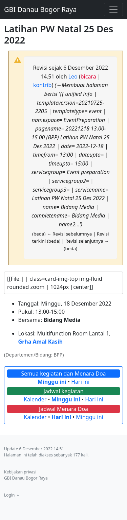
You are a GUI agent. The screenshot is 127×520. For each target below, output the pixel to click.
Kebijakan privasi (20, 472)
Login (10, 495)
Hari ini (80, 381)
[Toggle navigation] (113, 9)
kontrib (42, 85)
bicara (88, 76)
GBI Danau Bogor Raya (40, 9)
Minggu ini (52, 381)
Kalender (35, 399)
